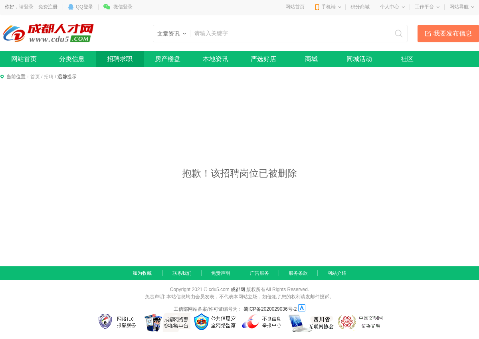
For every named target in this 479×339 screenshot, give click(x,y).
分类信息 (72, 59)
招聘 (48, 76)
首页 (35, 76)
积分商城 (360, 7)
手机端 (328, 7)
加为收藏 (142, 273)
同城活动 (359, 59)
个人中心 (389, 7)
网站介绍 (336, 273)
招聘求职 (120, 59)
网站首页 (295, 7)
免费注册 (47, 7)
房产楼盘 (167, 59)
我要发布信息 (452, 33)
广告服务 (259, 273)
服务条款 (298, 273)
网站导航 (459, 7)
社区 (407, 59)
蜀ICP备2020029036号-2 (270, 309)
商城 (311, 59)
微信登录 (123, 7)
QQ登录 (84, 7)
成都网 (238, 289)
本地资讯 (215, 59)
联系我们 (182, 273)
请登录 (26, 7)
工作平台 (424, 7)
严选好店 (263, 59)
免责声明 (220, 273)
